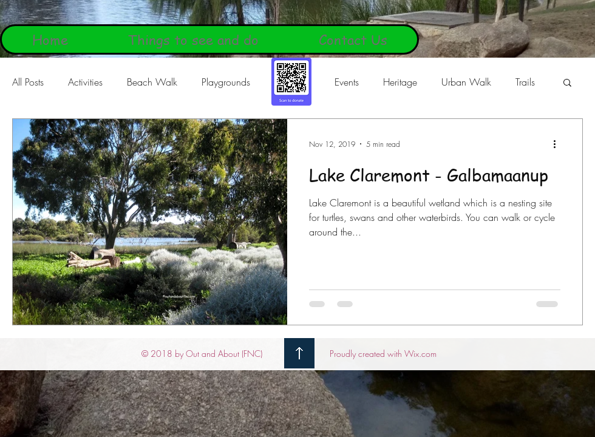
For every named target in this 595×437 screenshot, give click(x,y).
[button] (567, 83)
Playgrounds (226, 82)
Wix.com (420, 353)
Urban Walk (466, 82)
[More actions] (558, 144)
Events (347, 82)
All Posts (28, 82)
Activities (85, 82)
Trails (525, 82)
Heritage (400, 82)
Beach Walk (152, 82)
